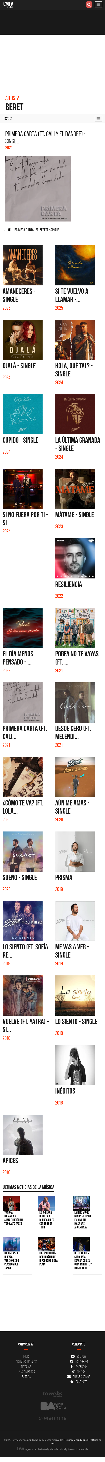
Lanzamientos (26, 1371)
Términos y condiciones (76, 1439)
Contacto (78, 1382)
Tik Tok (78, 1371)
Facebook (78, 1367)
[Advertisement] (52, 61)
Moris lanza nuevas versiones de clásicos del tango (11, 1260)
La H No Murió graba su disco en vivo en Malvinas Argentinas (82, 1220)
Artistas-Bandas (26, 1361)
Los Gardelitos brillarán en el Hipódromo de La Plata (48, 1258)
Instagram (78, 1361)
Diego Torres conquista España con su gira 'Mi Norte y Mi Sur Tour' (83, 1260)
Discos (7, 118)
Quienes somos (78, 1377)
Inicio (26, 1356)
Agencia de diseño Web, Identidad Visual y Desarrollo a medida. (52, 1449)
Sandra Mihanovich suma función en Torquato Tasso (13, 1218)
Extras (26, 1377)
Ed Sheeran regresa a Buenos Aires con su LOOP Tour (46, 1220)
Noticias (26, 1367)
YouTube (79, 1356)
